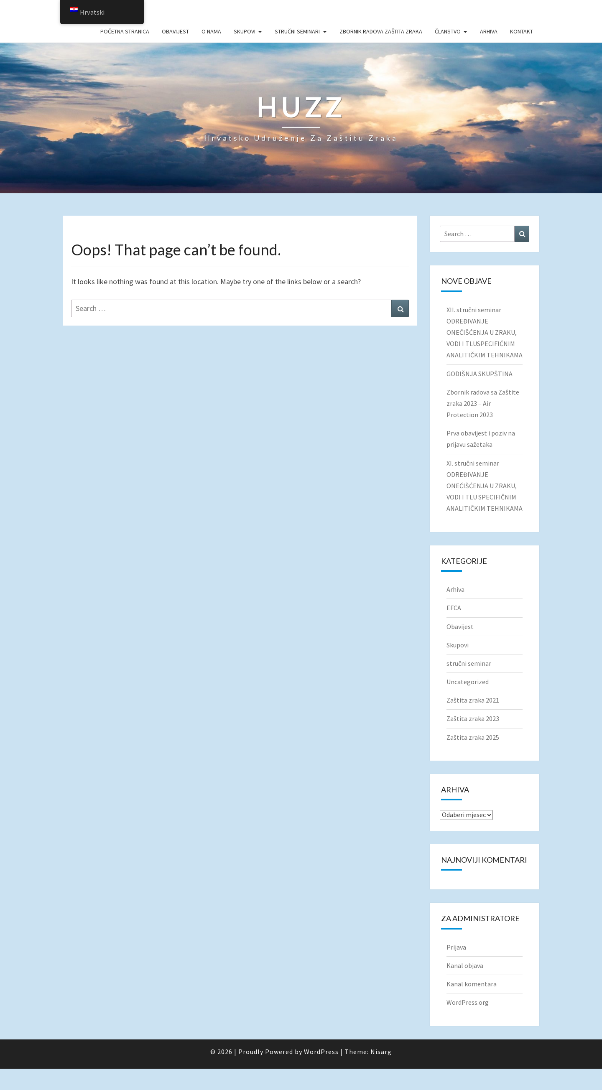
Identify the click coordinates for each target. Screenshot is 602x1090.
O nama (211, 31)
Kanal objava (464, 965)
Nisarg (381, 1051)
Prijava (456, 947)
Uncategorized (467, 681)
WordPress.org (467, 1002)
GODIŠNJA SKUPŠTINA (479, 373)
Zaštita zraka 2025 (472, 737)
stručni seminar (468, 663)
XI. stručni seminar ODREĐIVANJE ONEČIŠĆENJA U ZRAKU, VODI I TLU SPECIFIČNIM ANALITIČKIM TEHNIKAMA (484, 486)
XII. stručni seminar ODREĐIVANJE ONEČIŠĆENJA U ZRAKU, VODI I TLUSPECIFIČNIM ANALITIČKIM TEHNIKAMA (484, 332)
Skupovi (244, 31)
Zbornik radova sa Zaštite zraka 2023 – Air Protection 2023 (482, 403)
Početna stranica (124, 31)
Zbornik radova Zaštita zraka (380, 31)
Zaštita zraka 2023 (472, 718)
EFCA (453, 608)
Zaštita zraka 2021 (472, 700)
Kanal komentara (471, 984)
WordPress (321, 1051)
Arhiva (488, 31)
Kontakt (521, 31)
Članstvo (448, 31)
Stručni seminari (297, 31)
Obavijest (175, 31)
